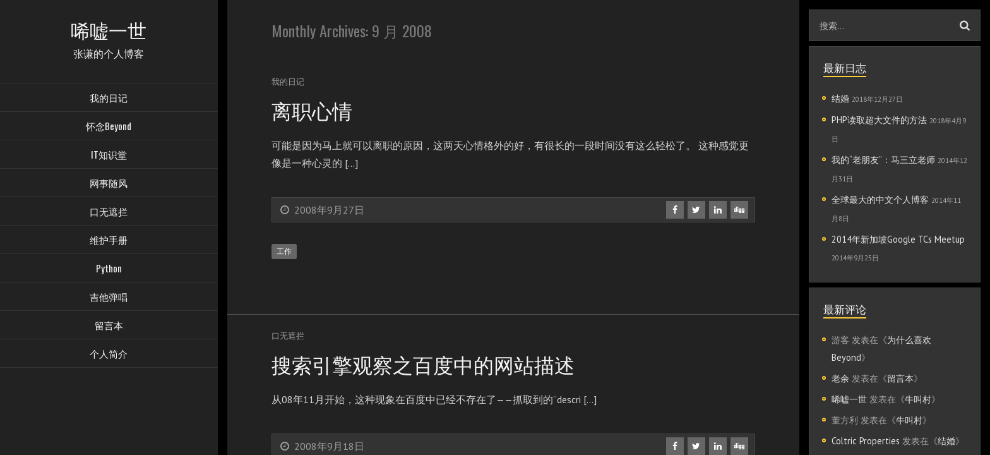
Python (109, 269)
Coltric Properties (866, 441)
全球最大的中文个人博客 (880, 199)
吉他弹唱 (109, 297)
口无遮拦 (109, 212)
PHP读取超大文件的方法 (879, 120)
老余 (840, 378)
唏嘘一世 (849, 399)
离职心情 (311, 109)
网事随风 (109, 183)
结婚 (840, 98)
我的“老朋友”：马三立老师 (883, 160)
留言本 (109, 325)
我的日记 (109, 98)
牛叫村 (918, 399)
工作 (284, 251)
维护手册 (109, 240)
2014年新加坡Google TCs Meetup (898, 239)
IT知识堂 (109, 155)
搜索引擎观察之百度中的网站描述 (423, 364)
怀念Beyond (108, 126)
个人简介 (109, 354)
